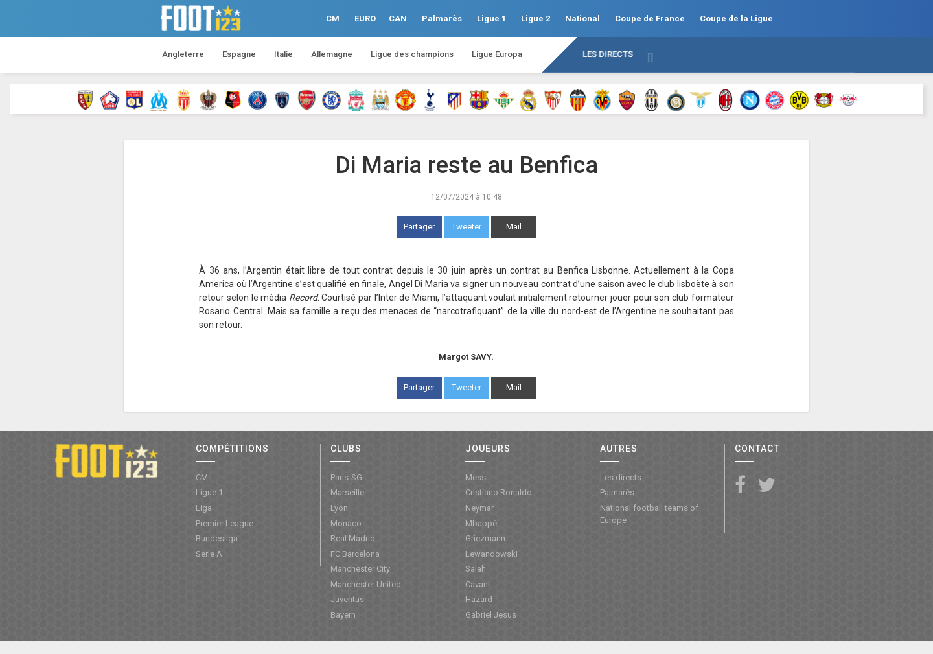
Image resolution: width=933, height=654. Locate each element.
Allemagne (331, 54)
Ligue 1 (491, 18)
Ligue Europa (497, 54)
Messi (476, 477)
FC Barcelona (355, 554)
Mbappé (481, 523)
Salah (475, 569)
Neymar (479, 508)
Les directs (607, 54)
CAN (398, 18)
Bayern (343, 615)
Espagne (239, 54)
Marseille (347, 492)
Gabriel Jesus (490, 615)
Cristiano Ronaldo (498, 492)
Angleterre (183, 54)
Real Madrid (352, 538)
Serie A (209, 554)
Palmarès (442, 18)
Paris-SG (346, 477)
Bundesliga (217, 538)
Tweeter (466, 226)
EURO (365, 18)
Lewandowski (491, 554)
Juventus (347, 599)
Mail (514, 226)
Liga (204, 508)
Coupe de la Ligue (736, 18)
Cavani (477, 584)
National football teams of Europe (649, 514)
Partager (419, 226)
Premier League (224, 523)
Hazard (478, 599)
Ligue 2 (535, 18)
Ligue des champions (412, 54)
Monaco (346, 523)
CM (333, 18)
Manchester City (360, 569)
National (582, 18)
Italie (283, 54)
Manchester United (365, 584)
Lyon (339, 508)
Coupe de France (650, 18)
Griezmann (485, 538)
